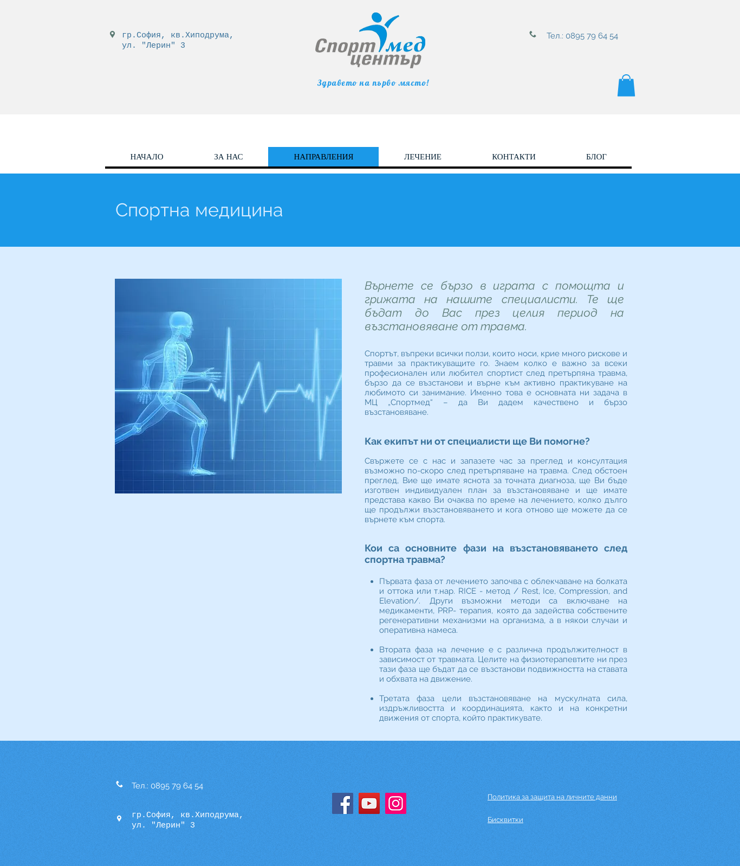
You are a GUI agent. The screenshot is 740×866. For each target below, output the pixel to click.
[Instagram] (395, 803)
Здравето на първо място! (373, 83)
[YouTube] (369, 803)
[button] (626, 85)
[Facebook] (342, 803)
